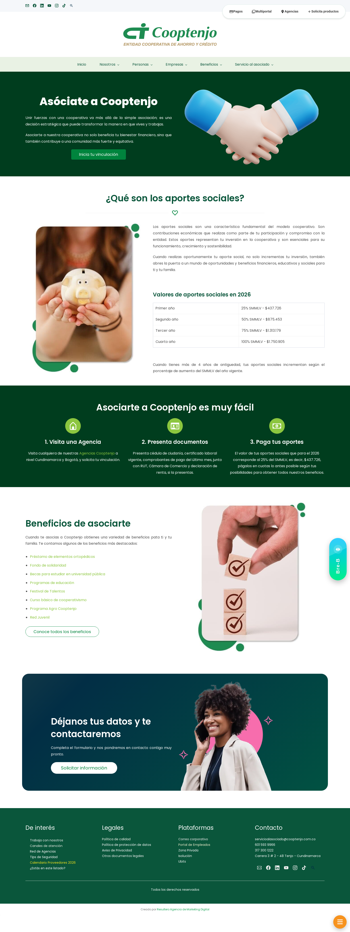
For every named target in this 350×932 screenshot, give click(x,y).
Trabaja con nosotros (46, 840)
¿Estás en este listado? (47, 868)
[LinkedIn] (277, 867)
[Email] (259, 867)
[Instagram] (295, 867)
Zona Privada (188, 850)
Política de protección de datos (126, 844)
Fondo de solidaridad (48, 565)
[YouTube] (286, 867)
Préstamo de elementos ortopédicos (63, 556)
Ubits (182, 861)
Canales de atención (46, 846)
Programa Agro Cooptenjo (53, 608)
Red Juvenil (40, 617)
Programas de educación (52, 582)
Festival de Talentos (48, 591)
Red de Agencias (43, 851)
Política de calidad (116, 839)
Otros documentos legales (123, 856)
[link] (252, 90)
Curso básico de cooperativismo (59, 600)
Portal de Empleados (194, 844)
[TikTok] (304, 867)
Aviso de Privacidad (117, 850)
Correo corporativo (193, 839)
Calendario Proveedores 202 (52, 862)
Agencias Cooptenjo (97, 453)
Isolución (185, 856)
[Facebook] (268, 867)
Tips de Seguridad (44, 857)
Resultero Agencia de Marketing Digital (183, 909)
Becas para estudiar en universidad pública (68, 574)
